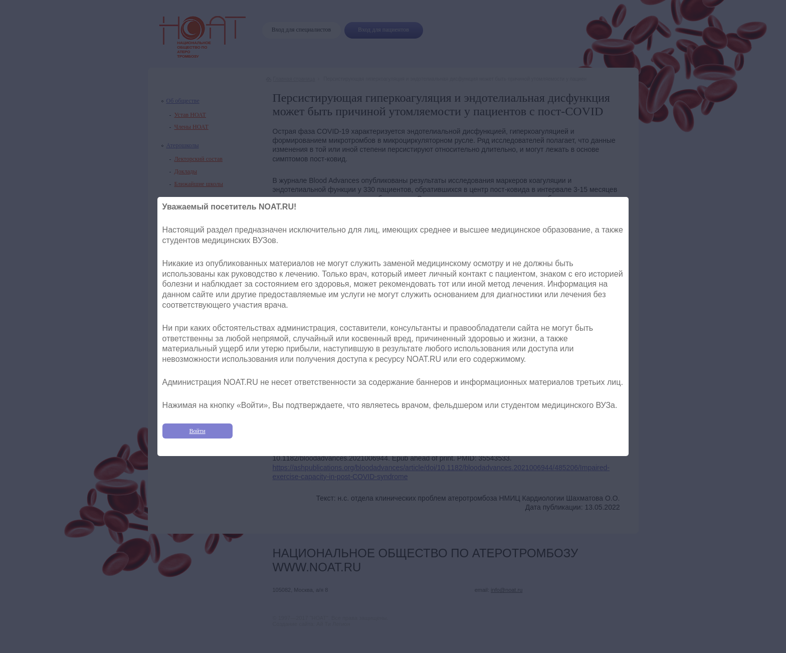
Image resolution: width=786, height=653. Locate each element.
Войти (197, 430)
